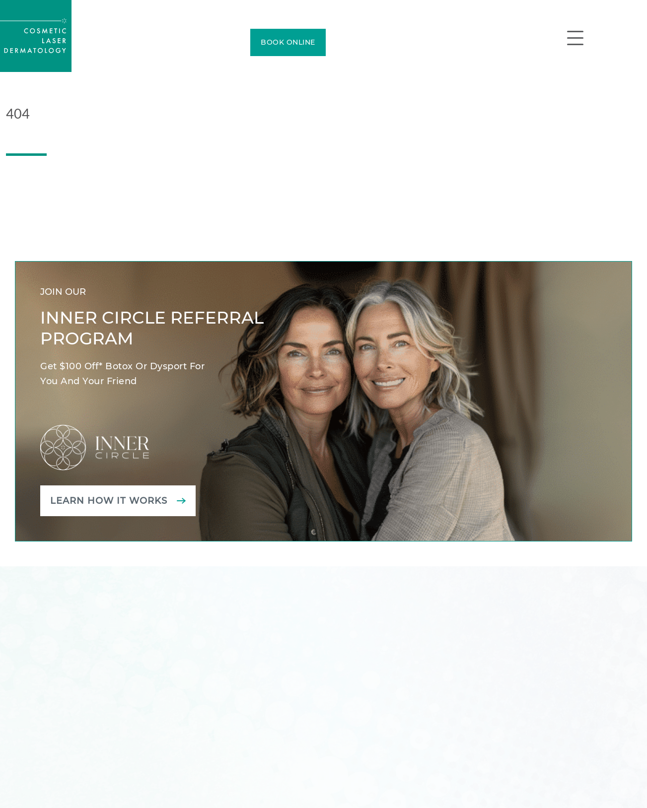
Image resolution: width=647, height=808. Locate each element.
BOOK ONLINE (288, 42)
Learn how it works (108, 500)
